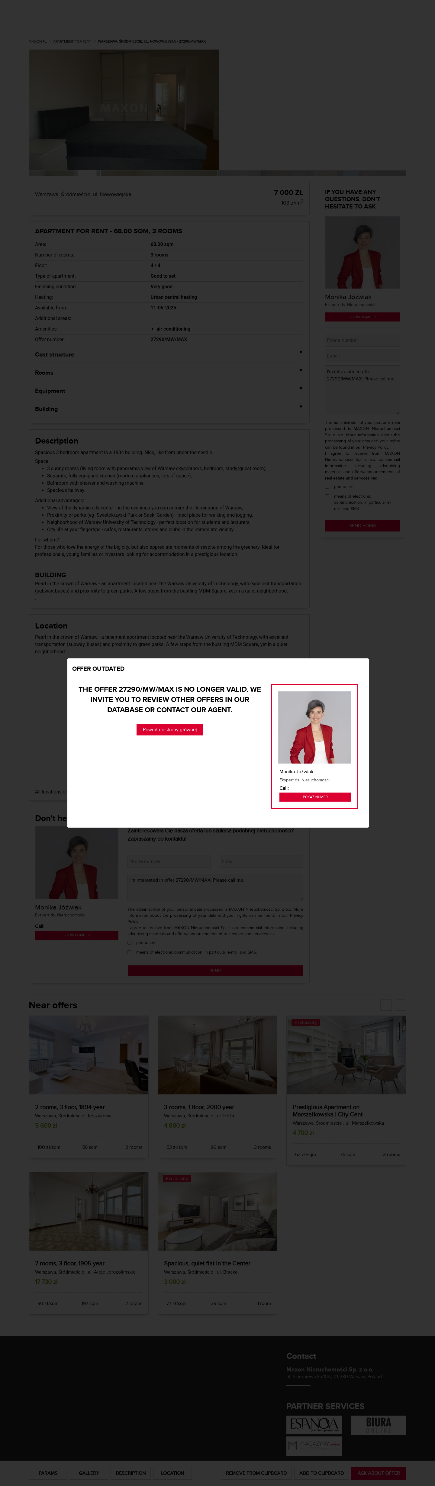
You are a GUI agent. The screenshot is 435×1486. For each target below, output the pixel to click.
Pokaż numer (315, 797)
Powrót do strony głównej (170, 729)
